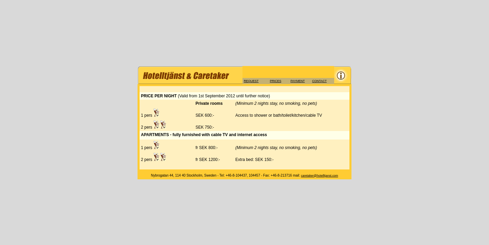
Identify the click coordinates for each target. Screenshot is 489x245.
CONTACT (319, 81)
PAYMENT (297, 81)
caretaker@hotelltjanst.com (319, 175)
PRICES (276, 81)
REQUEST (251, 81)
